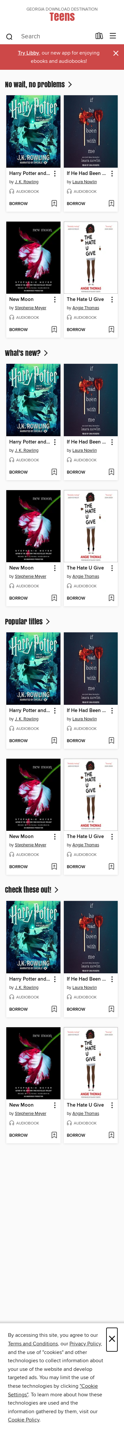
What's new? (27, 353)
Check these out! (32, 889)
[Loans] (99, 37)
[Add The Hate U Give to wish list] (111, 330)
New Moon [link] (21, 300)
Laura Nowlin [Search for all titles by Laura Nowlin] (84, 182)
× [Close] (112, 1339)
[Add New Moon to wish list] (54, 330)
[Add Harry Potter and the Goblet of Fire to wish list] (54, 204)
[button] (54, 173)
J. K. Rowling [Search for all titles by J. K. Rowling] (26, 182)
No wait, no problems (39, 84)
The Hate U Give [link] (85, 300)
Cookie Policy (23, 1420)
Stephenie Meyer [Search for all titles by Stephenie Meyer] (30, 308)
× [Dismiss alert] (115, 53)
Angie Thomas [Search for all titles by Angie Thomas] (85, 308)
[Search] (9, 36)
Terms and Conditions (33, 1343)
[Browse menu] (113, 36)
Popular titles (28, 621)
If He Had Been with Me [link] (88, 174)
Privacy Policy (85, 1343)
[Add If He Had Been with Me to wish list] (111, 204)
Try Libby (28, 53)
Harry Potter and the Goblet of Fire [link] (30, 174)
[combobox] (48, 37)
